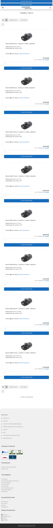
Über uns (5, 514)
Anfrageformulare (26, 4)
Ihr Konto (4, 503)
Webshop (20, 525)
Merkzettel (5, 501)
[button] (3, 20)
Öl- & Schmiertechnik (7, 488)
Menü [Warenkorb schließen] (3, 7)
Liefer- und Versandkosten (9, 467)
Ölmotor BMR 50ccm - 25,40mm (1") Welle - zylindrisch (20, 43)
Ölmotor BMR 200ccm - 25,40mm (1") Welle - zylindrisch (20, 264)
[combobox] (13, 20)
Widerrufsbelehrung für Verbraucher (13, 426)
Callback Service (7, 438)
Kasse (4, 505)
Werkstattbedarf (6, 489)
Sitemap (5, 520)
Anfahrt (5, 429)
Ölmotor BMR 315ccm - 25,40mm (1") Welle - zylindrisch (20, 353)
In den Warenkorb (26, 68)
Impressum (6, 418)
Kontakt (5, 421)
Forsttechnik (5, 484)
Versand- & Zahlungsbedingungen (12, 424)
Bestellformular (7, 516)
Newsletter (5, 507)
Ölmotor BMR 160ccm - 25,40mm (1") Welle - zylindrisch (20, 220)
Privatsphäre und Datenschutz (11, 435)
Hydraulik (4, 479)
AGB (4, 432)
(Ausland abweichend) (24, 53)
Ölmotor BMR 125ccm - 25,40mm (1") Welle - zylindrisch (20, 176)
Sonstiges (5, 491)
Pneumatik (5, 486)
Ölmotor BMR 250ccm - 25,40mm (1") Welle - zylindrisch (20, 308)
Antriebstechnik (6, 482)
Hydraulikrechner (26, 1)
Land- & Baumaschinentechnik (10, 481)
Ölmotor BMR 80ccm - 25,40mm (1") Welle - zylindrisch (20, 88)
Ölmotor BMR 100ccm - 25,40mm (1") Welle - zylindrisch (20, 132)
